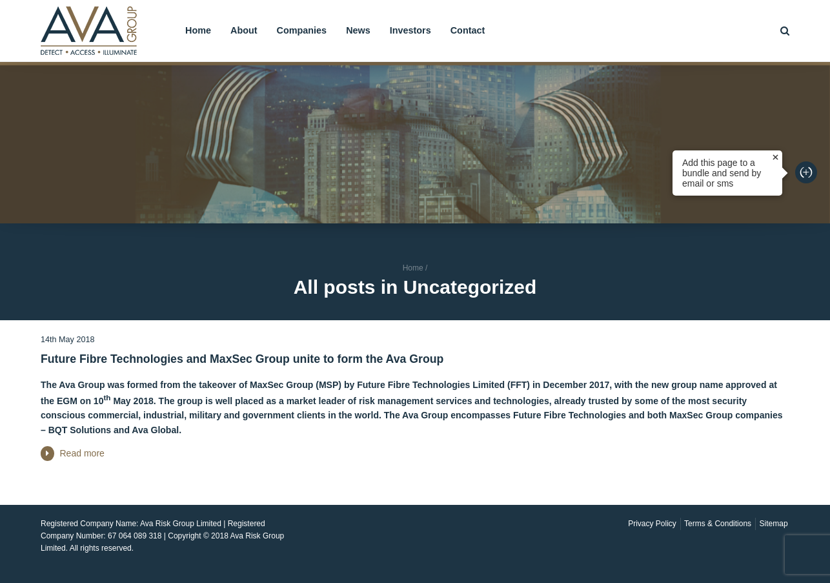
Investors (410, 30)
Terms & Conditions (717, 523)
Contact (467, 30)
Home (198, 30)
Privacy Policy (652, 523)
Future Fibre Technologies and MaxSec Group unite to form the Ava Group (242, 359)
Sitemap (774, 523)
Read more (81, 453)
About (244, 30)
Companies (302, 30)
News (358, 30)
